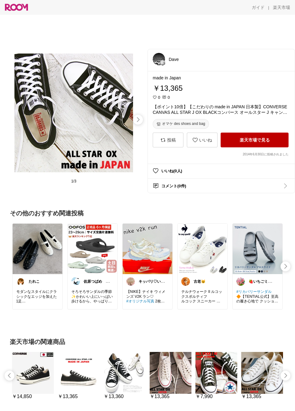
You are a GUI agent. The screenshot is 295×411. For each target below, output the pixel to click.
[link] (37, 248)
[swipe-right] (138, 120)
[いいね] (202, 140)
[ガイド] (258, 7)
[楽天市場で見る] (255, 140)
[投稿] (168, 140)
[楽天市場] (281, 7)
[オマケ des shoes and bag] (181, 124)
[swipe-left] (9, 376)
